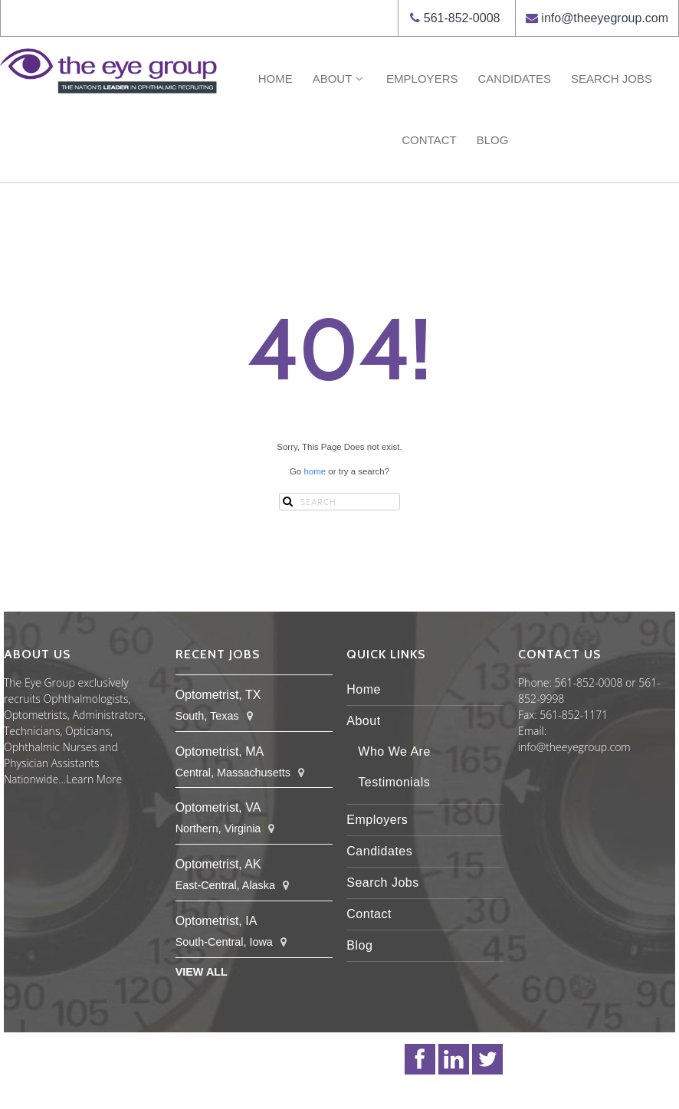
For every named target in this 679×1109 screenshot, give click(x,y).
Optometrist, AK (218, 864)
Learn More (94, 779)
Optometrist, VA (218, 807)
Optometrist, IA (216, 920)
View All (201, 972)
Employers (422, 78)
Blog (493, 139)
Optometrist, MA (219, 751)
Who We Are (394, 751)
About (339, 78)
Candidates (514, 78)
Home (275, 78)
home (314, 471)
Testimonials (394, 782)
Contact (429, 139)
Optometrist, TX (218, 694)
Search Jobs (611, 78)
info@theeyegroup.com (604, 18)
